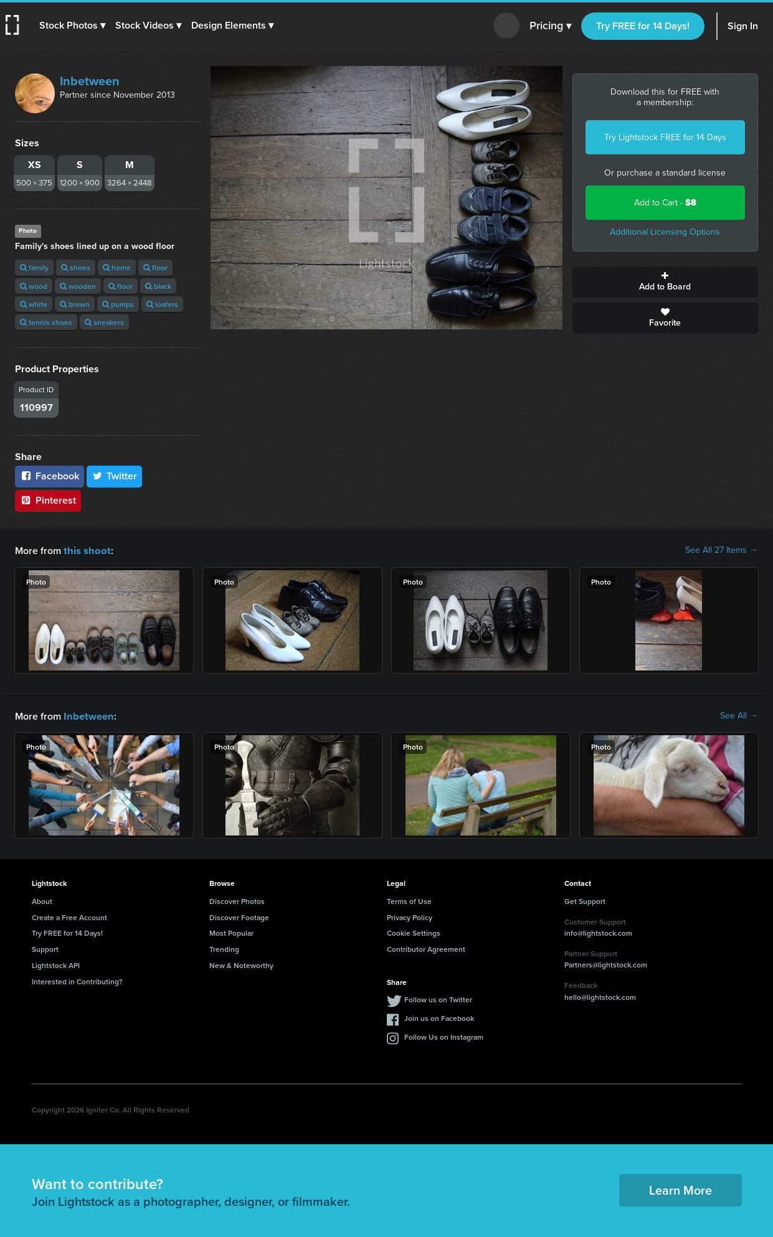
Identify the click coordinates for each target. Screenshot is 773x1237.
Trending (224, 948)
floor (155, 267)
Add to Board (665, 282)
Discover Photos (237, 900)
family (34, 267)
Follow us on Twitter (438, 998)
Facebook (49, 476)
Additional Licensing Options (665, 231)
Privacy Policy (409, 916)
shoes (75, 267)
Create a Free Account (69, 916)
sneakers (104, 322)
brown (75, 304)
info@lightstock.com (598, 931)
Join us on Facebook (439, 1017)
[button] (73, 25)
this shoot (85, 550)
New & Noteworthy (241, 964)
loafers (162, 304)
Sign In (743, 26)
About (42, 900)
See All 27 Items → (721, 550)
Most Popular (231, 931)
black (158, 286)
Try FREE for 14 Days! (643, 26)
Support (45, 948)
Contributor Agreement (426, 948)
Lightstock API (56, 964)
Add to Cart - (665, 202)
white (33, 304)
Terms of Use (409, 900)
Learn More (680, 1189)
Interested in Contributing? (77, 980)
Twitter (115, 476)
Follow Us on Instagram (443, 1035)
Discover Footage (239, 916)
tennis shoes (46, 322)
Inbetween (90, 81)
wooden (78, 286)
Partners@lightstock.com (605, 963)
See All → (739, 715)
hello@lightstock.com (600, 995)
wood (33, 286)
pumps (118, 304)
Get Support (584, 900)
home (117, 267)
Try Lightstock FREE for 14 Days (665, 137)
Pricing (550, 26)
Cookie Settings (413, 931)
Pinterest (48, 500)
